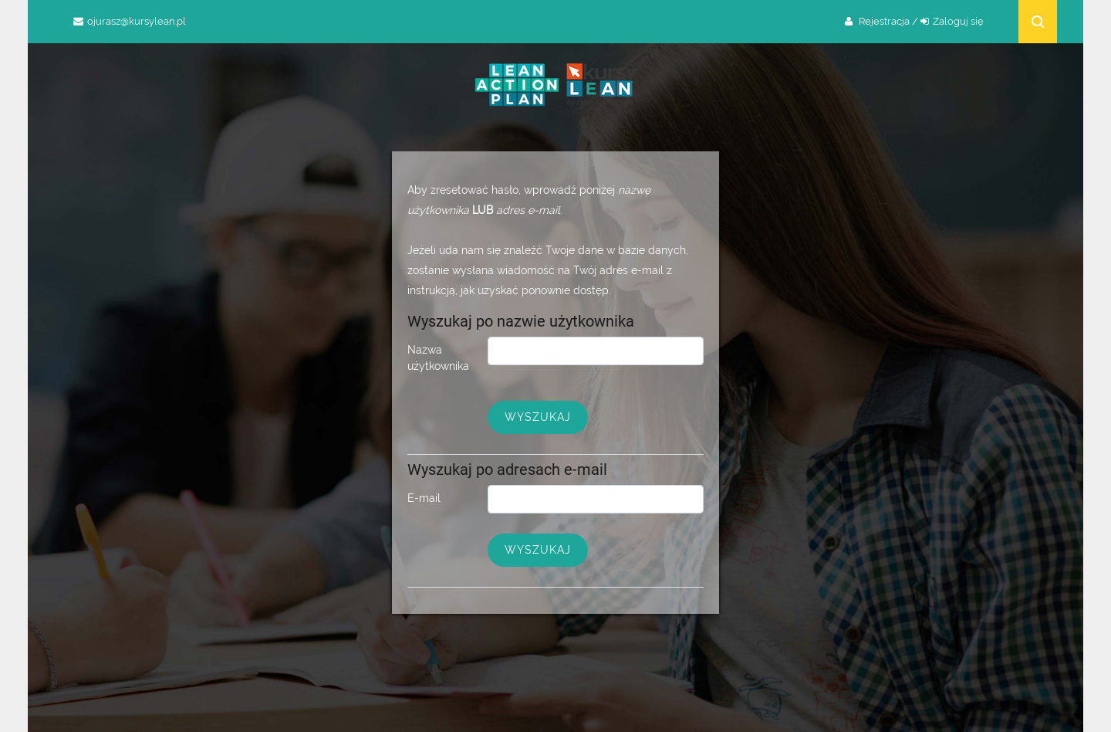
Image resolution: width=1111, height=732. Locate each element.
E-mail (424, 498)
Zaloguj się (958, 21)
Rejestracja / (888, 21)
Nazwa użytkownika (438, 358)
